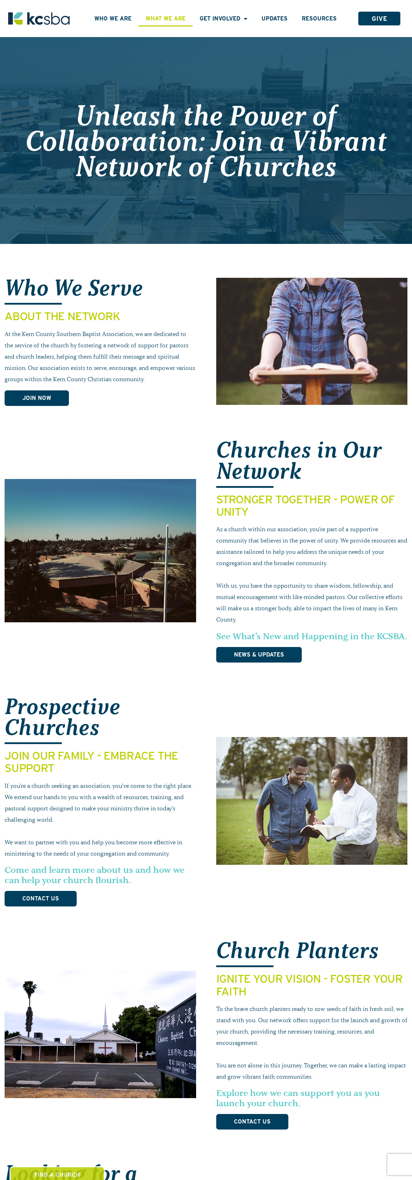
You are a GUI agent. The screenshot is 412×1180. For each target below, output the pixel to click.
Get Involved (223, 18)
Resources (319, 18)
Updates (274, 18)
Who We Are (112, 18)
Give (379, 18)
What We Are (166, 18)
